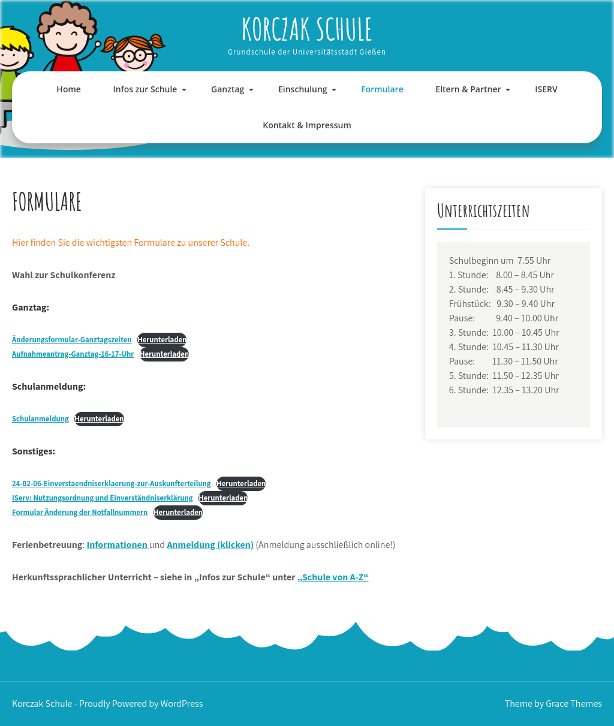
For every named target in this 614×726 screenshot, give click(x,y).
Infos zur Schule (145, 89)
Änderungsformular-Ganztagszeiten (72, 340)
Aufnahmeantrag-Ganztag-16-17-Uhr (73, 354)
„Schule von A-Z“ (333, 577)
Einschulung (302, 89)
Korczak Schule (307, 28)
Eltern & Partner (468, 89)
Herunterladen (161, 340)
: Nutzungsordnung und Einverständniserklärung (102, 498)
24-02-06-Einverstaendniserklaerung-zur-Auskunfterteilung (111, 483)
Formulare (382, 89)
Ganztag (227, 89)
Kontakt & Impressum (307, 125)
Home (68, 89)
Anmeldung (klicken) (210, 544)
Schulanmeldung (40, 419)
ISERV (546, 89)
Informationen (117, 544)
